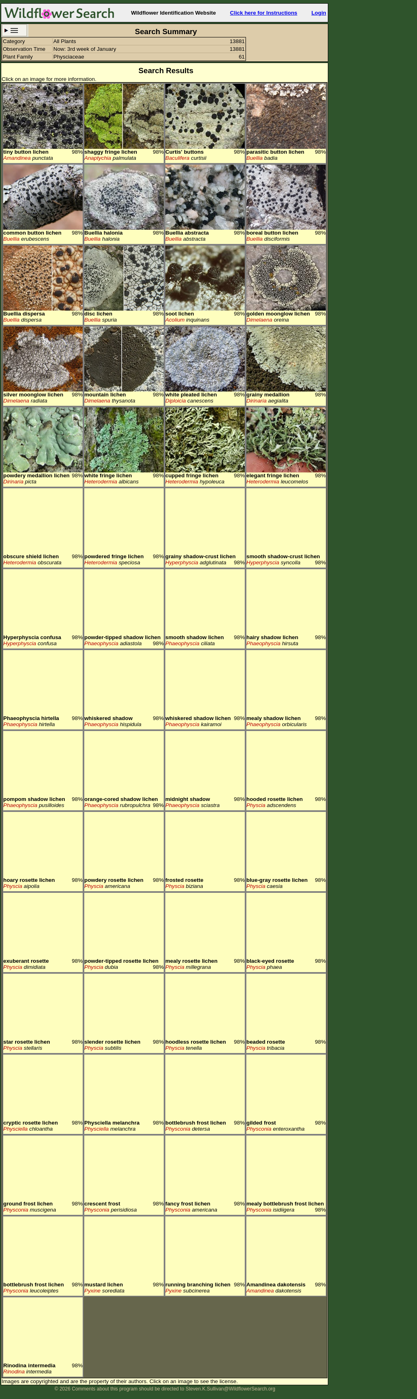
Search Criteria (14, 30)
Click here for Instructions (263, 13)
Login (319, 13)
